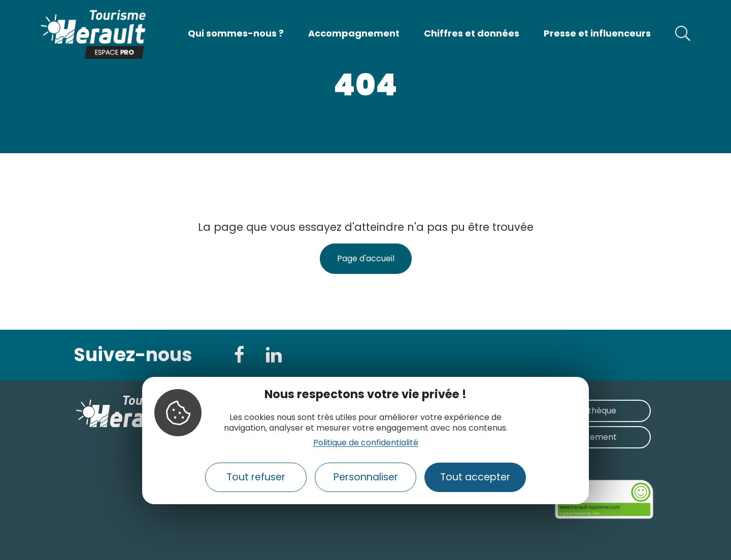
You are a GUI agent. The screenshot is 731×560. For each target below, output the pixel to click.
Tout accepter (475, 477)
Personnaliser (366, 477)
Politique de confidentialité (365, 442)
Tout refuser (255, 477)
